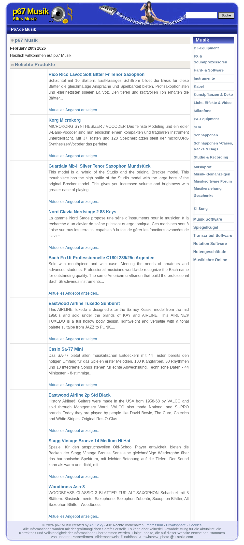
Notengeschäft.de (209, 252)
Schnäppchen (206, 135)
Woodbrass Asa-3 (67, 486)
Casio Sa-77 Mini (66, 349)
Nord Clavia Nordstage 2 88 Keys (82, 211)
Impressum (154, 525)
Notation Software (210, 244)
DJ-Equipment (206, 48)
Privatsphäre (176, 525)
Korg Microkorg (65, 120)
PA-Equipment (206, 119)
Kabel (199, 86)
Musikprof (203, 167)
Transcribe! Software (212, 235)
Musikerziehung (208, 188)
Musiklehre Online (210, 260)
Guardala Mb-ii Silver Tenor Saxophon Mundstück (100, 166)
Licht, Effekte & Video (213, 102)
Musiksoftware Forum (213, 181)
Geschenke (204, 195)
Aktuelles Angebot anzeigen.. (74, 110)
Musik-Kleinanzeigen (212, 174)
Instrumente (204, 78)
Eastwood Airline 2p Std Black (80, 395)
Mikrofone (203, 111)
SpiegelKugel (205, 227)
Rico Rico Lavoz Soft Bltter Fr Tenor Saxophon (97, 74)
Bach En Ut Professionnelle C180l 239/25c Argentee (102, 257)
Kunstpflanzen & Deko (213, 94)
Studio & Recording (211, 157)
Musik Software (207, 219)
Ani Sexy (96, 525)
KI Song (201, 208)
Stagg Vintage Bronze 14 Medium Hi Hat (89, 440)
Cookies (195, 525)
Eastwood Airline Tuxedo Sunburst (84, 303)
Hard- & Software (209, 70)
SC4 (197, 127)
